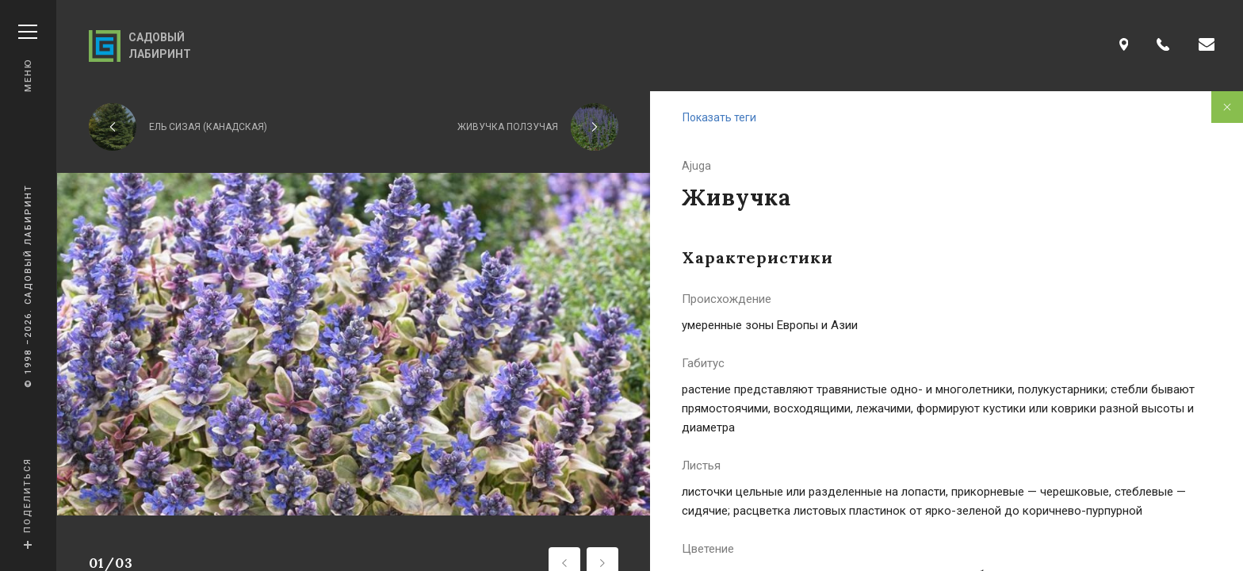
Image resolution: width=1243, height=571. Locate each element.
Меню (27, 58)
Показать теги (719, 117)
